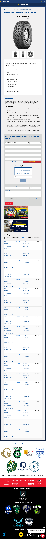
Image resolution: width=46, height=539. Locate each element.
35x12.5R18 (18, 338)
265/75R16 (18, 263)
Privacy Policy (28, 198)
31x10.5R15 (18, 225)
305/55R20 (18, 403)
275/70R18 (18, 356)
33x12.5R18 (18, 328)
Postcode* (7, 157)
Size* (6, 141)
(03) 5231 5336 (8, 536)
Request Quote (9, 203)
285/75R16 (18, 272)
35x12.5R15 (18, 244)
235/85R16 (18, 253)
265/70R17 (18, 300)
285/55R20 (18, 394)
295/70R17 (18, 319)
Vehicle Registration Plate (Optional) (12, 186)
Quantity (31, 141)
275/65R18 (18, 347)
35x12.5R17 (18, 291)
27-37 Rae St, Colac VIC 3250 (9, 533)
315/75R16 (18, 281)
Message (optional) (9, 190)
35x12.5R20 (18, 375)
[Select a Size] (23, 69)
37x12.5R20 (18, 384)
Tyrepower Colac (23, 4)
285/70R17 (18, 309)
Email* (6, 153)
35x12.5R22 (18, 413)
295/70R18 (18, 366)
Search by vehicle (22, 221)
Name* (6, 145)
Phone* (11, 149)
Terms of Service (36, 198)
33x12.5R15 (18, 234)
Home (6, 9)
